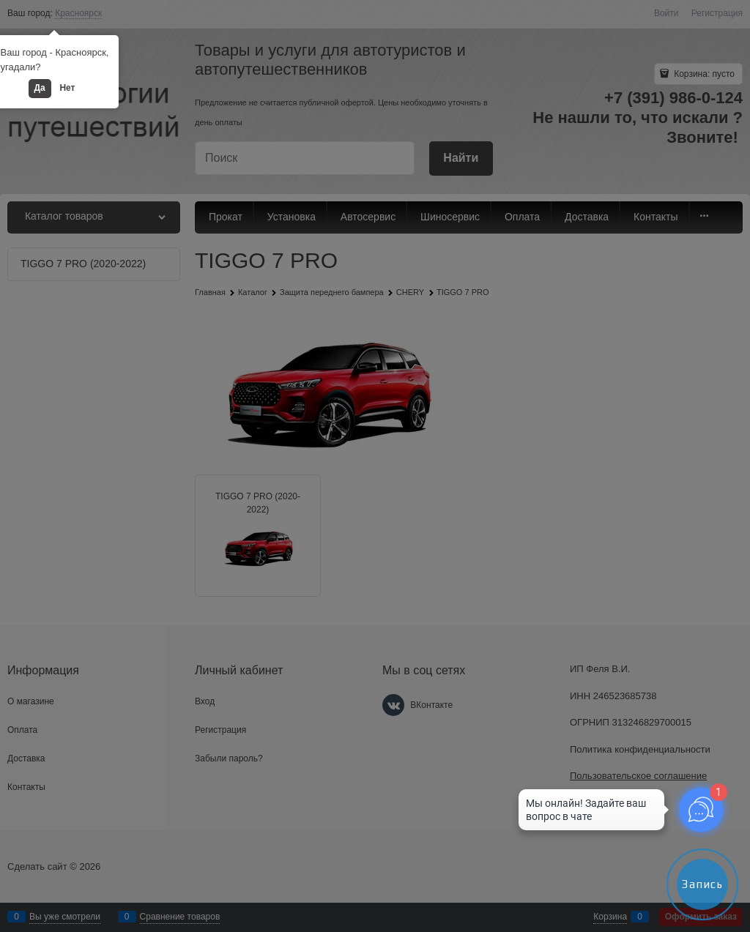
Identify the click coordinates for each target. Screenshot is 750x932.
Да (39, 88)
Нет (67, 88)
